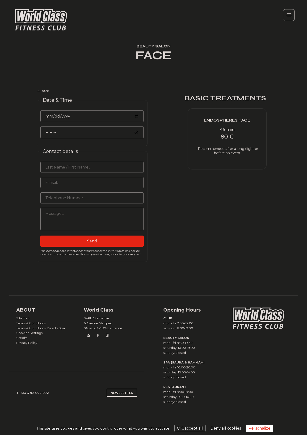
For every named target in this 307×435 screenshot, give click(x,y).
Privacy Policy (26, 343)
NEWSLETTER (122, 393)
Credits (21, 338)
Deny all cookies (225, 428)
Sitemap (22, 318)
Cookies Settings (29, 333)
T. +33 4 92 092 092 (32, 393)
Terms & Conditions (31, 323)
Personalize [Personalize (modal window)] (259, 428)
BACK (45, 91)
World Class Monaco (41, 19)
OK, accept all (190, 428)
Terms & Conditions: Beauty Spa (40, 328)
